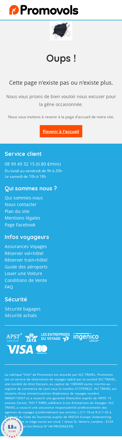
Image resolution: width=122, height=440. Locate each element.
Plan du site (17, 211)
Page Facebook (20, 225)
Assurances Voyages (26, 246)
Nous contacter (21, 204)
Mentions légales (22, 218)
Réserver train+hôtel (26, 260)
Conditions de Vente (26, 280)
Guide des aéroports (26, 267)
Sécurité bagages (23, 309)
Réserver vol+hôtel (24, 253)
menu (102, 11)
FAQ (9, 287)
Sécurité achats (21, 315)
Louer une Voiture (23, 273)
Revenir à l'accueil (61, 132)
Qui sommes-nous (24, 198)
